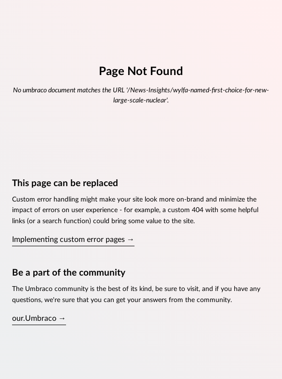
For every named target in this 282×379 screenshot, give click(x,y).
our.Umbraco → (39, 318)
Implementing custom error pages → (73, 239)
